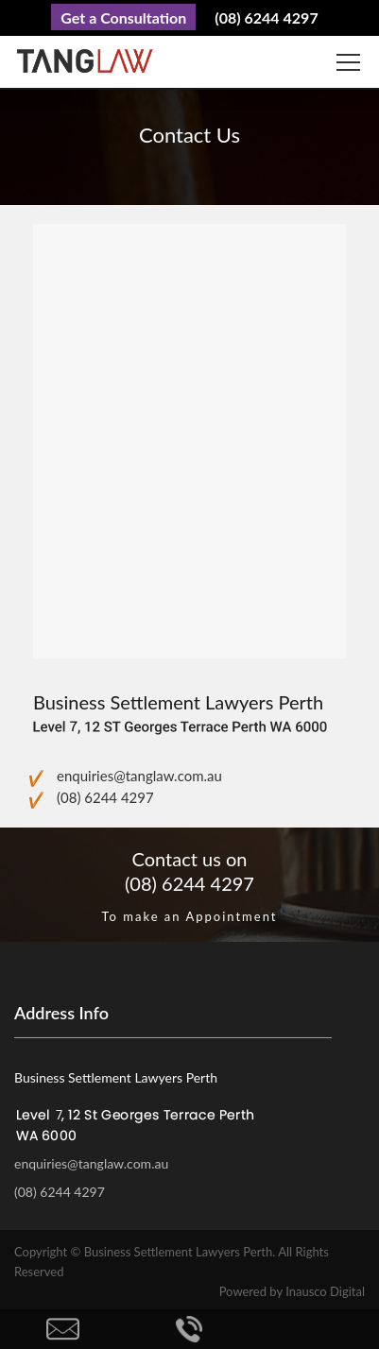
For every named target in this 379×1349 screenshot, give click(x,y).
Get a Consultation (123, 17)
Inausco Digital (325, 1291)
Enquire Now (63, 1329)
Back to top (315, 1329)
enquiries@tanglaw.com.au (139, 775)
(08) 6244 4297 (266, 17)
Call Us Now (190, 1329)
